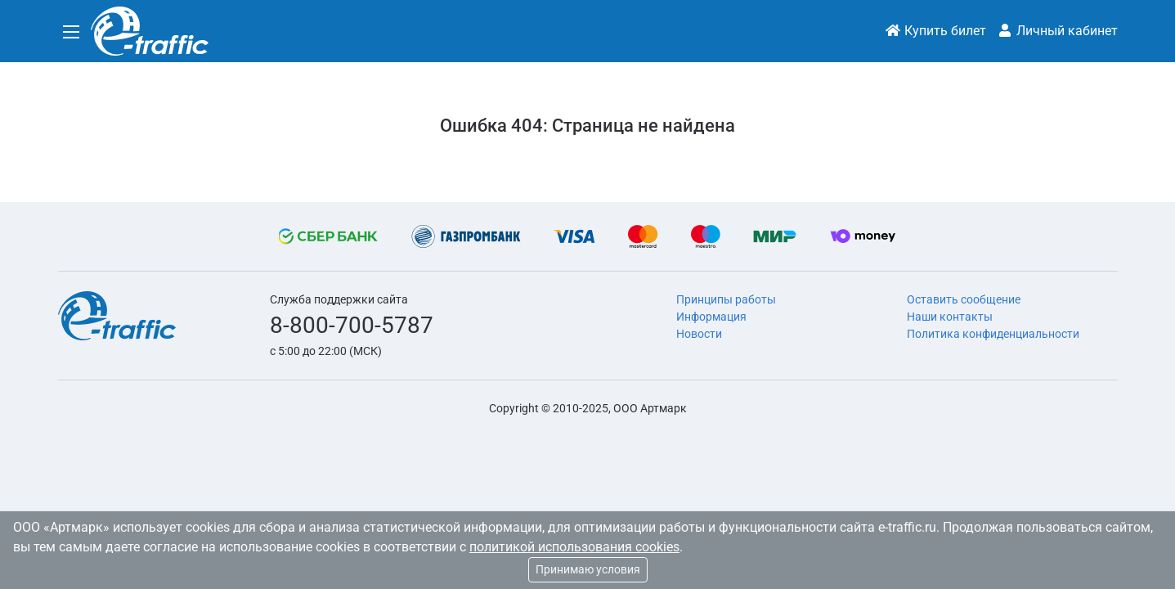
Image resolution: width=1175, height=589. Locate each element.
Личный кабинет (1057, 30)
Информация (711, 316)
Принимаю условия (588, 569)
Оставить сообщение (963, 299)
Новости (699, 333)
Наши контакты (950, 316)
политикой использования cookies (574, 547)
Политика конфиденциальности (993, 333)
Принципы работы (726, 299)
